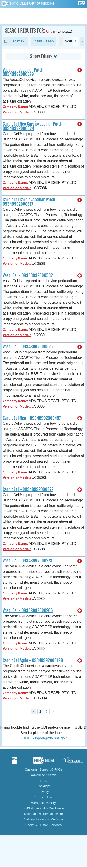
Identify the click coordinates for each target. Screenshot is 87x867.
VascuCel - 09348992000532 (28, 275)
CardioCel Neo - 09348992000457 (32, 418)
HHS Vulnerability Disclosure (43, 808)
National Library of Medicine (32, 3)
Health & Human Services (43, 825)
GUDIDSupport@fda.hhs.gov (43, 738)
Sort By (18, 41)
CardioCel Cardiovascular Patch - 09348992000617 (30, 202)
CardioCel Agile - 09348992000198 (33, 660)
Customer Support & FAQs (43, 769)
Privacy (43, 792)
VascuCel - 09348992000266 (28, 610)
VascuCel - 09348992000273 (27, 561)
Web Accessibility (43, 803)
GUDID (44, 16)
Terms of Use (43, 797)
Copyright (43, 786)
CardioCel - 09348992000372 (28, 489)
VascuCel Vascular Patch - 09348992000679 (24, 72)
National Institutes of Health (43, 814)
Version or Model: (17, 112)
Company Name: (15, 106)
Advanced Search (43, 775)
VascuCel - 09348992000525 (28, 347)
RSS (43, 781)
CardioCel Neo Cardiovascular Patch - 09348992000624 (34, 126)
